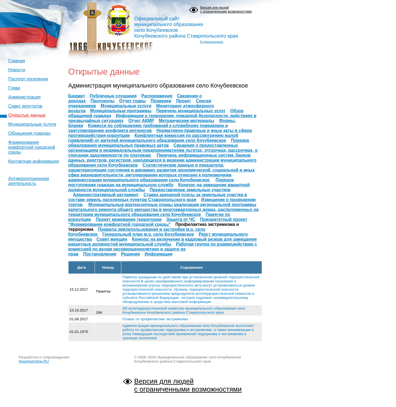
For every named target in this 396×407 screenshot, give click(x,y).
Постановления (99, 254)
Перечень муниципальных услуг (191, 110)
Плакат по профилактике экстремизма (155, 319)
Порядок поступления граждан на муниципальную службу (151, 182)
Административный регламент (106, 194)
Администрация (24, 97)
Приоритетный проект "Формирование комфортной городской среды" (157, 222)
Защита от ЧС (180, 219)
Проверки (161, 101)
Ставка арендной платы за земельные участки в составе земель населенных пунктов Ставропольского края (157, 197)
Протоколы (102, 101)
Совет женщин (112, 239)
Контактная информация (33, 161)
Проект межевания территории (128, 219)
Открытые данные (27, 115)
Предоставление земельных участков (190, 189)
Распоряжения (156, 96)
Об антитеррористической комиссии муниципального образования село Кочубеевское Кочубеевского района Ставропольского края (183, 310)
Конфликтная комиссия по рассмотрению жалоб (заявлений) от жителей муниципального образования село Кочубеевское (153, 138)
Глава (14, 88)
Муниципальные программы (121, 110)
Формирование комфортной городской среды (31, 147)
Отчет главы (132, 101)
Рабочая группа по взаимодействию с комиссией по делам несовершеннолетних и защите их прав (162, 249)
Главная (16, 60)
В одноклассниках (211, 41)
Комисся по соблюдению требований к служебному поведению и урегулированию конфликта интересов (148, 128)
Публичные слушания (113, 96)
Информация (158, 254)
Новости (16, 70)
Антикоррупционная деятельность (28, 181)
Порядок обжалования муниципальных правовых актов (158, 143)
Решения (130, 254)
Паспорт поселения (28, 79)
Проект (183, 101)
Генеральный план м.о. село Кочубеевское (148, 234)
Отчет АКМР (141, 120)
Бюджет (76, 96)
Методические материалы (186, 120)
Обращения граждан (29, 133)
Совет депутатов (25, 106)
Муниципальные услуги (32, 124)
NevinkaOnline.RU (34, 361)
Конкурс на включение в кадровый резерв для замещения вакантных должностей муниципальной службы (162, 241)
